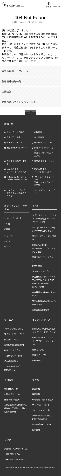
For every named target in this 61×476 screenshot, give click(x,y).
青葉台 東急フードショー (44, 162)
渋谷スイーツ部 (39, 355)
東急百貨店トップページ (15, 71)
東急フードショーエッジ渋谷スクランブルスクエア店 (44, 152)
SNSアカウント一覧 (41, 410)
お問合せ (36, 430)
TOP (30, 113)
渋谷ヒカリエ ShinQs (16, 132)
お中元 (7, 224)
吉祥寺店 (38, 132)
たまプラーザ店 (13, 137)
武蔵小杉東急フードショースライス (16, 170)
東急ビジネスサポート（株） (17, 449)
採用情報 (36, 394)
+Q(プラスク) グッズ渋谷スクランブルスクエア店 (16, 193)
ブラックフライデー (41, 271)
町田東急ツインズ (14, 142)
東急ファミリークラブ (14, 334)
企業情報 (6, 91)
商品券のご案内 (11, 339)
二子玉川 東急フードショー (17, 162)
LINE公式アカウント (13, 350)
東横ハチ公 (37, 360)
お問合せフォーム (12, 394)
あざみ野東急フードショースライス (44, 170)
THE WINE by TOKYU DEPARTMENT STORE (17, 178)
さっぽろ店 (39, 137)
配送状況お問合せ (12, 400)
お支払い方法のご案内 (14, 345)
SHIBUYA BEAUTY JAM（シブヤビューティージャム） (43, 341)
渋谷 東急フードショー (17, 148)
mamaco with (38, 350)
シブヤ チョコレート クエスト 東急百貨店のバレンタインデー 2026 (44, 218)
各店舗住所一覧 (11, 389)
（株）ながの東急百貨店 (15, 459)
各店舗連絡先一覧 (11, 81)
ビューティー (10, 236)
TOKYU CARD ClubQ (13, 329)
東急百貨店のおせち (41, 310)
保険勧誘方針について (42, 424)
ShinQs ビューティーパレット (44, 191)
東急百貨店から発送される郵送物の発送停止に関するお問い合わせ (16, 408)
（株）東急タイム (12, 454)
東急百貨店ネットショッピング (19, 102)
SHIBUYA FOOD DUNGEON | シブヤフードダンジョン (43, 248)
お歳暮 (7, 229)
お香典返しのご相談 (13, 356)
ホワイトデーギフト (13, 218)
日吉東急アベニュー (43, 142)
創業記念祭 (37, 266)
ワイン (7, 241)
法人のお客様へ (11, 361)
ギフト (7, 247)
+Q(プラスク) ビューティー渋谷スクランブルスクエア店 (44, 181)
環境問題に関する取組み (43, 400)
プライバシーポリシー (42, 405)
